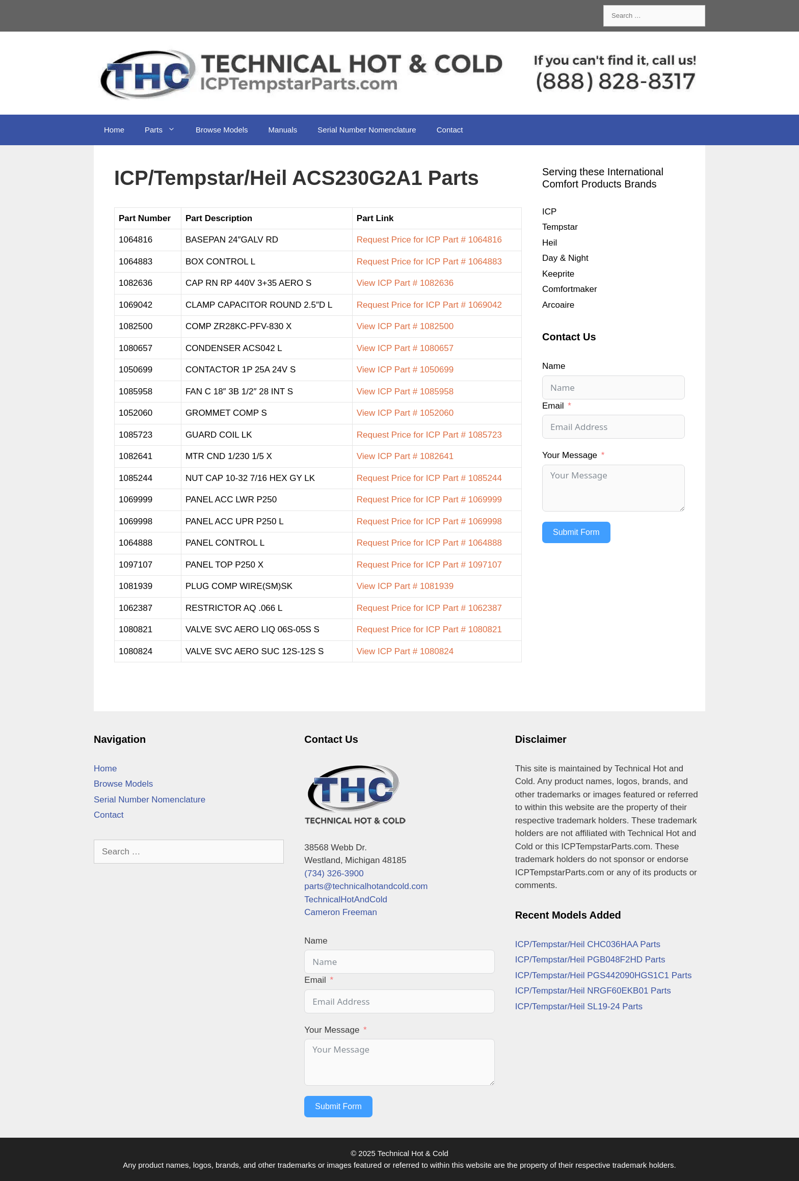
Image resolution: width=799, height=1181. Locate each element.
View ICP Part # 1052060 (405, 413)
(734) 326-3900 (333, 873)
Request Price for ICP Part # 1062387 (429, 608)
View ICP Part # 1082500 (405, 326)
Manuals (283, 129)
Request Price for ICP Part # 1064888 (429, 543)
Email (553, 406)
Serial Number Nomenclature (366, 129)
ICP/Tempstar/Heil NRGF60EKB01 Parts (593, 991)
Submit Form (576, 532)
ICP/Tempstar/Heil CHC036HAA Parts (587, 944)
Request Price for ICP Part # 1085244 (429, 478)
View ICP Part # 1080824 (405, 651)
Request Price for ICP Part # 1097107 (429, 565)
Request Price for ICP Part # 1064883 (429, 261)
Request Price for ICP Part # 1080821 (429, 629)
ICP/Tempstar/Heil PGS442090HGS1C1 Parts (603, 975)
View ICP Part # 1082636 (405, 283)
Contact (450, 129)
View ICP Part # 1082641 (405, 456)
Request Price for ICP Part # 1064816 (429, 240)
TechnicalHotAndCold (345, 899)
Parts (165, 130)
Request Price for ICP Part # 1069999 (429, 499)
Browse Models (222, 129)
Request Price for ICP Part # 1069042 (429, 305)
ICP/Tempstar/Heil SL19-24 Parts (579, 1006)
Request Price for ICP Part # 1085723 (429, 435)
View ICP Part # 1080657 (405, 348)
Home (114, 129)
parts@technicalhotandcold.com (366, 886)
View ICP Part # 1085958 (405, 391)
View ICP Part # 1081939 (405, 586)
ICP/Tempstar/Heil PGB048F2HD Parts (590, 959)
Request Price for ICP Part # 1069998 (429, 521)
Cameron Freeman (340, 912)
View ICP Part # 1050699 (405, 369)
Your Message (569, 455)
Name (553, 366)
